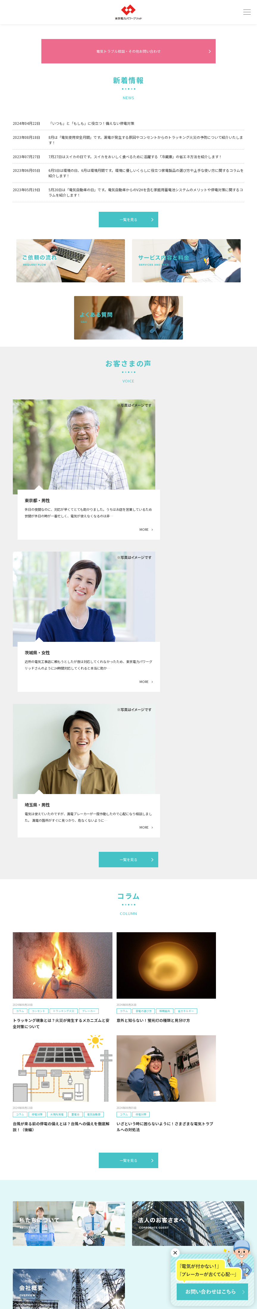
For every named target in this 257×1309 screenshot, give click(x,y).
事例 (73, 1194)
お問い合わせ (214, 1195)
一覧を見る (128, 347)
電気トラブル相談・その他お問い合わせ (128, 179)
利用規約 (106, 1283)
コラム (131, 1202)
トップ (18, 1186)
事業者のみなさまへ (141, 1194)
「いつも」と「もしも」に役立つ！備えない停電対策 (91, 251)
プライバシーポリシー (140, 1283)
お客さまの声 (22, 1211)
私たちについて (81, 1186)
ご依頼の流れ (22, 1202)
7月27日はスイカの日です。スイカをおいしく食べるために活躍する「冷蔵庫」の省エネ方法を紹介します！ (135, 284)
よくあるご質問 (81, 1202)
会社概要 (132, 1186)
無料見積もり (214, 1177)
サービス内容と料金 (27, 1194)
